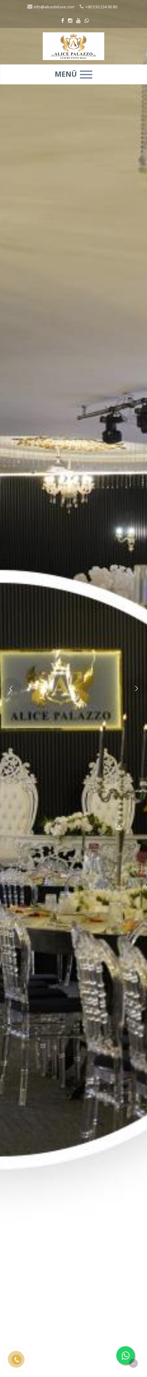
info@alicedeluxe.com (50, 7)
